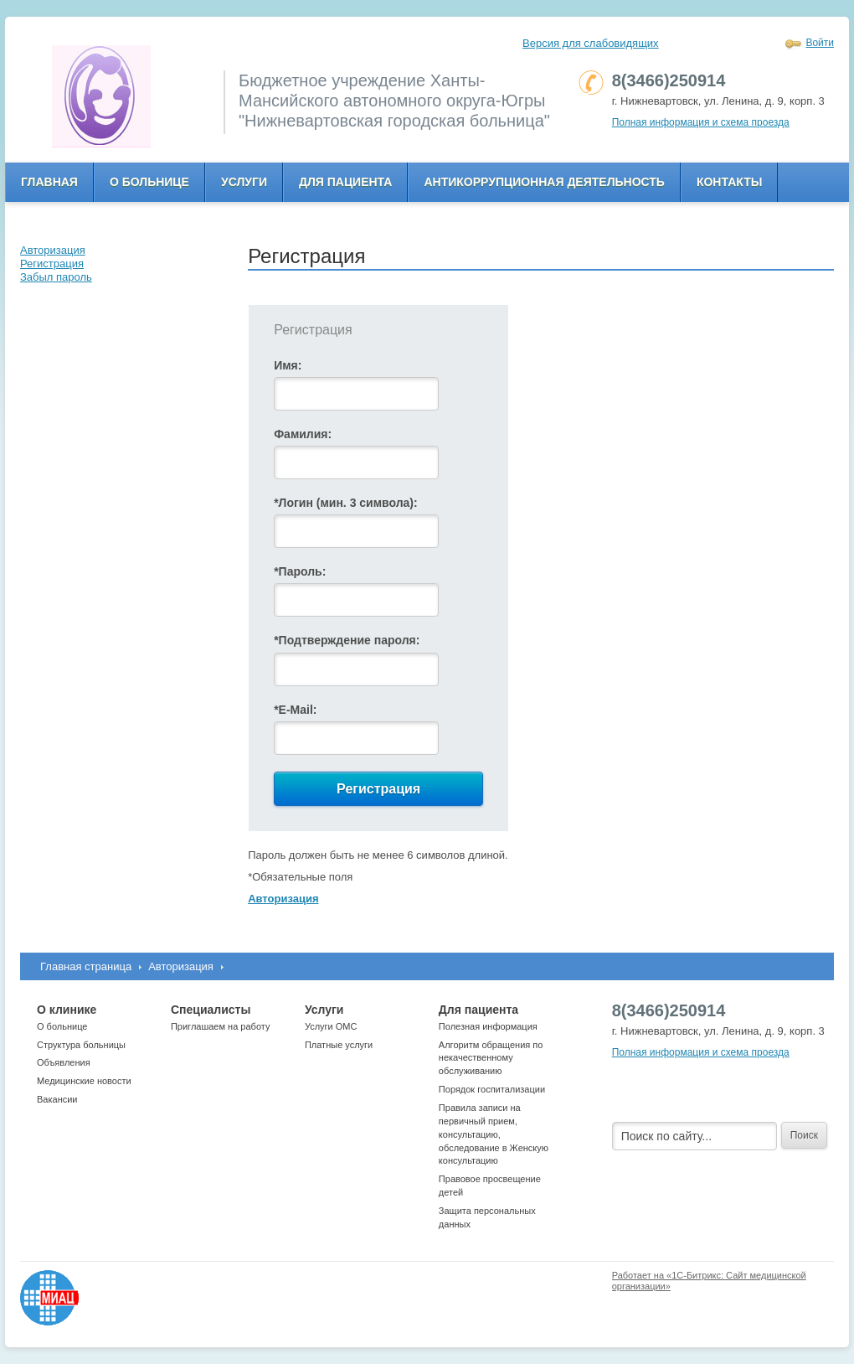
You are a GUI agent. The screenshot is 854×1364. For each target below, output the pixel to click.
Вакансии (57, 1099)
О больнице (149, 182)
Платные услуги (339, 1045)
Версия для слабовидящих (590, 43)
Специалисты (210, 1009)
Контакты (729, 182)
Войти (819, 43)
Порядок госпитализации (492, 1089)
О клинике (66, 1009)
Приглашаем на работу (220, 1026)
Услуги (244, 182)
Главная (49, 182)
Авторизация (181, 966)
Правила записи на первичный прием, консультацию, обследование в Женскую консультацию (493, 1134)
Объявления (63, 1062)
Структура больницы (81, 1045)
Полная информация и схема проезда (701, 122)
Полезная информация (488, 1026)
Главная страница (85, 966)
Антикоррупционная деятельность (544, 182)
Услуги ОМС (331, 1026)
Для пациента (345, 182)
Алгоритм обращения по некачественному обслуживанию (491, 1058)
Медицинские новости (84, 1081)
